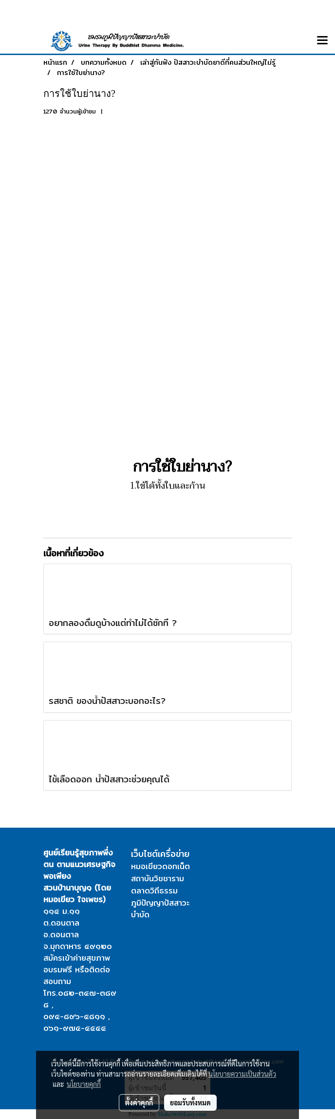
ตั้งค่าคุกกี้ (139, 1102)
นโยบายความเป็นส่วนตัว (242, 1073)
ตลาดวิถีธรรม (154, 891)
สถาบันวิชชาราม (157, 878)
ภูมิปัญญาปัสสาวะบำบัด (160, 909)
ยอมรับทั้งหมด (190, 1102)
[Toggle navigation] (322, 41)
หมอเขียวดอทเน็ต (160, 866)
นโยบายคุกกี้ (84, 1084)
